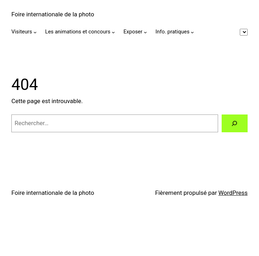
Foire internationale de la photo (52, 14)
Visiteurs (21, 31)
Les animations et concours (77, 31)
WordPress (233, 192)
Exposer (132, 31)
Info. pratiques (172, 31)
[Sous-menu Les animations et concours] (113, 32)
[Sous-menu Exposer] (145, 32)
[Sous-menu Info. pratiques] (192, 32)
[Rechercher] (235, 123)
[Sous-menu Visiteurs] (35, 32)
